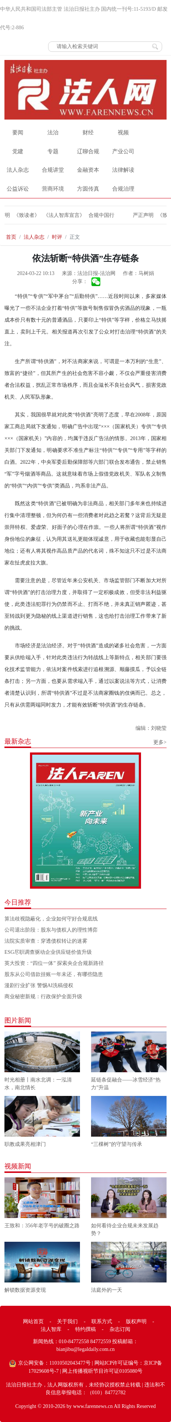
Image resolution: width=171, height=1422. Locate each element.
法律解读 (123, 170)
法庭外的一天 (106, 1290)
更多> (160, 742)
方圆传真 (88, 189)
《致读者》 (23, 215)
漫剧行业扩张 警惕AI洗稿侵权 (38, 985)
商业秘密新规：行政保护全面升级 (43, 996)
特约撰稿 (85, 1329)
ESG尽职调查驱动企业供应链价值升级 (48, 952)
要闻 (17, 132)
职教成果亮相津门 (25, 1144)
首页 (11, 237)
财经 (88, 132)
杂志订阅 (120, 1329)
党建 (17, 151)
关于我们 (67, 1321)
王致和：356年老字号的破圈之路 (42, 1225)
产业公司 (123, 151)
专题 (52, 151)
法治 (52, 132)
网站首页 (33, 1321)
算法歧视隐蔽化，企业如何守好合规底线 (51, 919)
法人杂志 (18, 170)
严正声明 (139, 215)
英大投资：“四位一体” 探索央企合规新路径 (54, 963)
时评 (57, 237)
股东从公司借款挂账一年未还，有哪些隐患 (53, 974)
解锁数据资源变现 (25, 1290)
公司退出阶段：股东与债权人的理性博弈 (51, 930)
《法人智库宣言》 (60, 215)
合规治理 (123, 189)
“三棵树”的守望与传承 (116, 1144)
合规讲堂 (53, 170)
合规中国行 (98, 215)
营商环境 (53, 189)
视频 (123, 132)
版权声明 (136, 1321)
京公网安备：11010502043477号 (54, 1363)
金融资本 (88, 170)
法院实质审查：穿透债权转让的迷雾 (45, 941)
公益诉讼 (18, 189)
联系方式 (101, 1321)
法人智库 (51, 1329)
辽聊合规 (88, 151)
